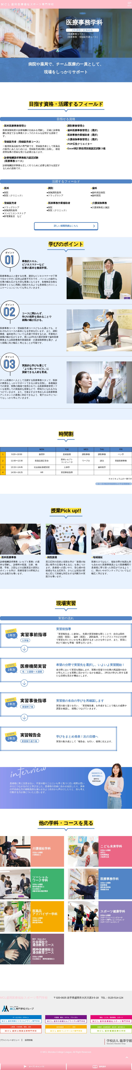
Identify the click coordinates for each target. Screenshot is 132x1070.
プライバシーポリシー (11, 1045)
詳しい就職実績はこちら (72, 228)
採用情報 (31, 1045)
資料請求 (99, 1066)
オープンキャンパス (33, 1066)
